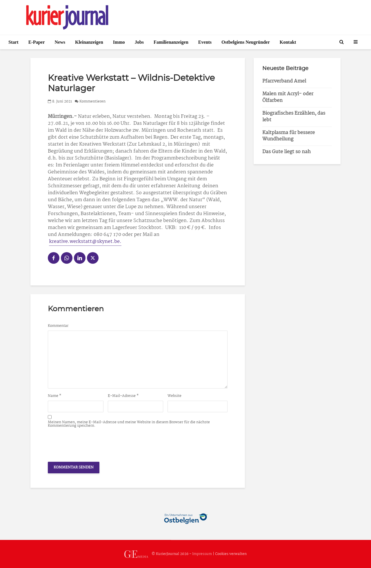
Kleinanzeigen (89, 42)
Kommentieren (92, 101)
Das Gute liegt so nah (286, 152)
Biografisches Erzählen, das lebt (293, 116)
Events (205, 42)
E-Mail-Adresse (123, 396)
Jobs (139, 42)
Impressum (202, 554)
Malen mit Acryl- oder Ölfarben (287, 97)
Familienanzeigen (171, 42)
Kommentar (58, 326)
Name (54, 396)
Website (174, 396)
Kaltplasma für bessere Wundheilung (288, 136)
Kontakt (288, 42)
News (60, 42)
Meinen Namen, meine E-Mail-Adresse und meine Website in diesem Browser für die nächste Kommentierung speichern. (129, 424)
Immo (119, 42)
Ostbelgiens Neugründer (245, 42)
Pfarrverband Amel (284, 81)
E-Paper (36, 42)
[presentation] (92, 443)
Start (13, 42)
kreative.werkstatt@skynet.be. (85, 241)
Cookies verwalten (231, 554)
